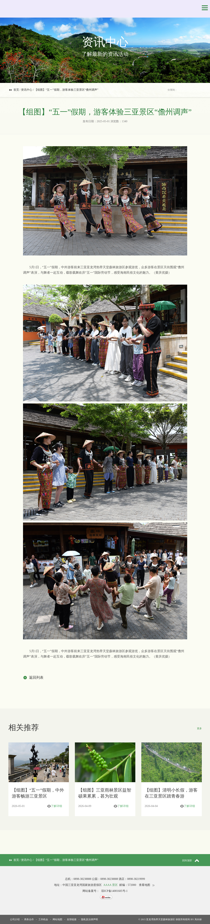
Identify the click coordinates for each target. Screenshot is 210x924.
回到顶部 (192, 860)
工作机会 (43, 919)
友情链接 (71, 919)
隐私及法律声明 (89, 919)
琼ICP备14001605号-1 (114, 890)
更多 (199, 728)
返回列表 (36, 678)
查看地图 (144, 884)
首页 (16, 89)
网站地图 (57, 919)
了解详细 (56, 806)
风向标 (198, 919)
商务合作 (29, 919)
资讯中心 (26, 89)
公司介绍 (15, 919)
